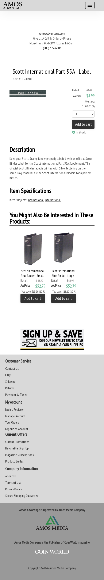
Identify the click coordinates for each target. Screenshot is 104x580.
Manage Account (15, 416)
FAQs (8, 375)
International (36, 200)
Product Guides (14, 461)
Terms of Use (13, 482)
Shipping (10, 381)
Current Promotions (17, 442)
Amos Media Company (62, 568)
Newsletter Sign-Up (17, 448)
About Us (10, 476)
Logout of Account (16, 429)
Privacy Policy (13, 489)
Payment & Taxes (16, 394)
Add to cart (83, 124)
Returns (9, 388)
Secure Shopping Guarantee (21, 495)
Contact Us (12, 368)
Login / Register (14, 409)
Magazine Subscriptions (19, 455)
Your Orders (12, 422)
